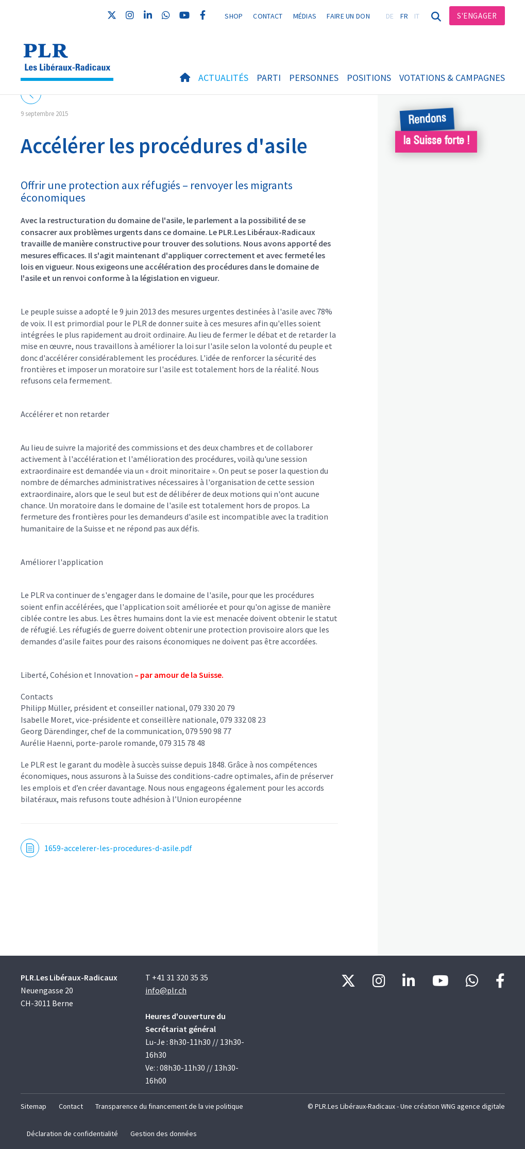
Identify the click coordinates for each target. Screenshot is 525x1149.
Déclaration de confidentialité (72, 1133)
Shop (234, 16)
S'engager (477, 16)
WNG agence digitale (473, 1106)
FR (404, 16)
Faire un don (348, 16)
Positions (369, 78)
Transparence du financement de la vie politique (169, 1106)
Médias (305, 16)
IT (417, 16)
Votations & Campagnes (452, 78)
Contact (267, 16)
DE (390, 16)
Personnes (313, 78)
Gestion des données (163, 1133)
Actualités (223, 78)
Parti (269, 78)
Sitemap (33, 1106)
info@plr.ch (166, 990)
